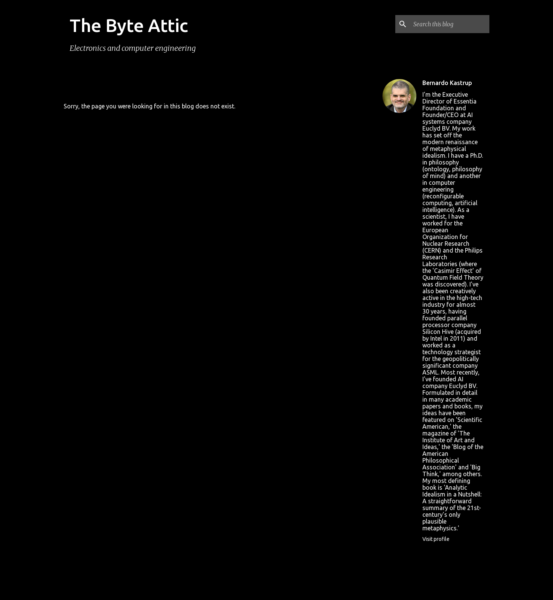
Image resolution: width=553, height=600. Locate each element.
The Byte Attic (129, 25)
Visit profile (435, 539)
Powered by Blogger (276, 558)
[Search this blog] (449, 24)
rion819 (294, 574)
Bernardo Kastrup (447, 82)
